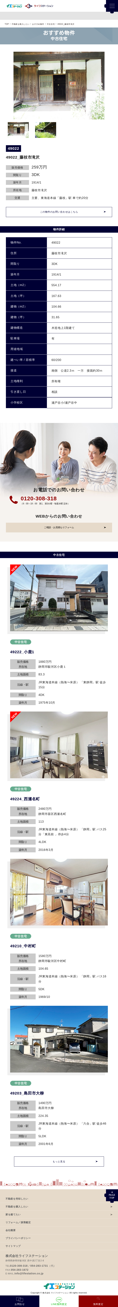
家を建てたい (13, 1214)
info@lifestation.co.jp (28, 1273)
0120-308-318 (39, 498)
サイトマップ (13, 1246)
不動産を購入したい (17, 1206)
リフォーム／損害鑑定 (18, 1222)
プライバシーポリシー (18, 1238)
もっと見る (59, 1161)
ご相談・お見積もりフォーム (59, 527)
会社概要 (11, 1230)
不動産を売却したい (17, 1198)
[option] (59, 86)
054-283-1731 (39, 1265)
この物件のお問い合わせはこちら (59, 211)
